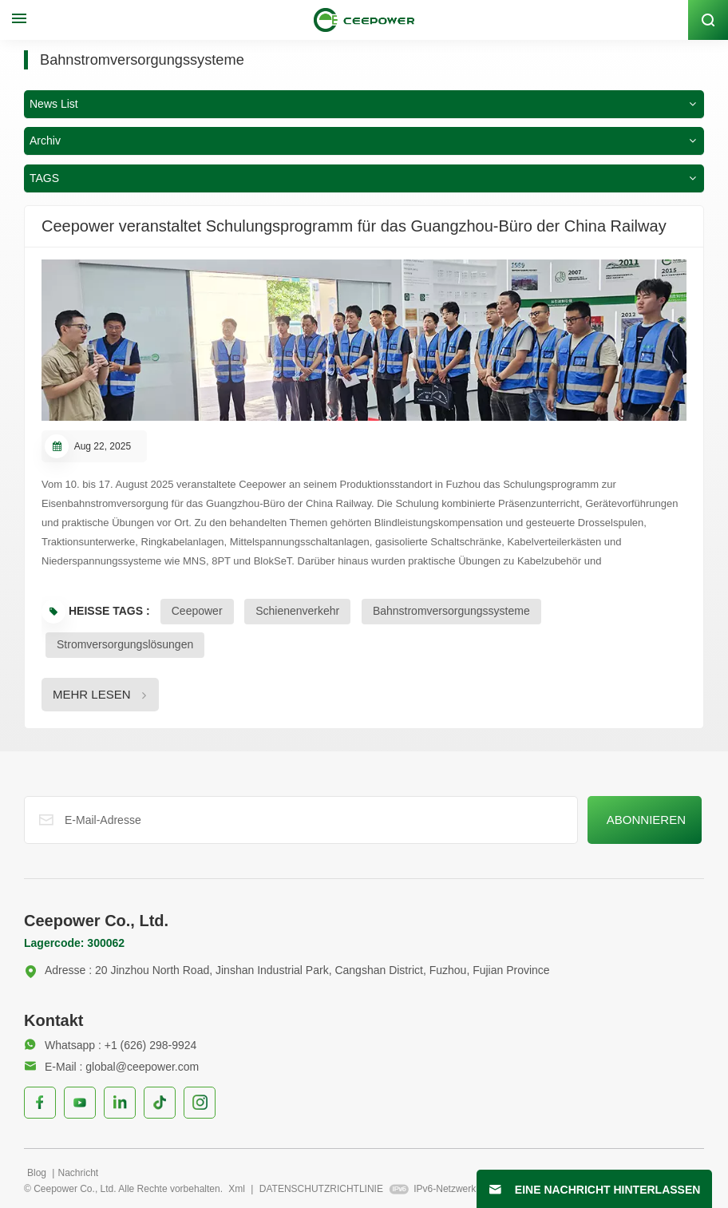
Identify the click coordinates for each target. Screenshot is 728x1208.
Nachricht (77, 1171)
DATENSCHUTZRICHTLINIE (321, 1187)
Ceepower (197, 609)
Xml (236, 1187)
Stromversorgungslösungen (125, 642)
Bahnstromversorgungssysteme (451, 609)
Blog (38, 1171)
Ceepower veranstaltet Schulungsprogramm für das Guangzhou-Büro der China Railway (354, 224)
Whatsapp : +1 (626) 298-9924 (110, 1043)
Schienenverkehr (297, 609)
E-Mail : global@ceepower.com (111, 1064)
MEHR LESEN (92, 692)
